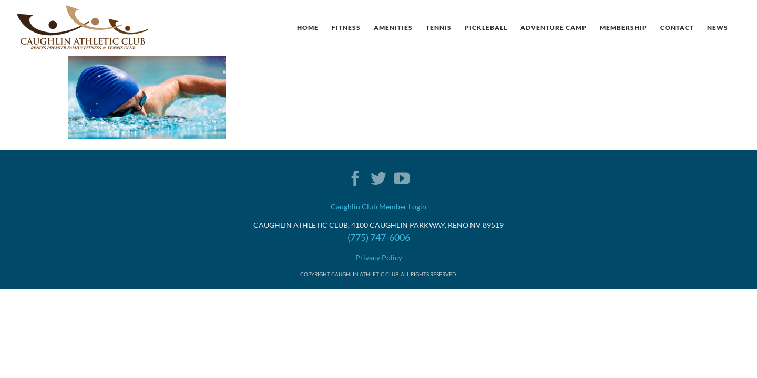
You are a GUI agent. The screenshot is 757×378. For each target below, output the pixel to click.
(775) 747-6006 (378, 237)
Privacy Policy (378, 257)
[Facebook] (355, 178)
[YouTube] (402, 178)
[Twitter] (378, 178)
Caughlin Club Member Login (378, 206)
